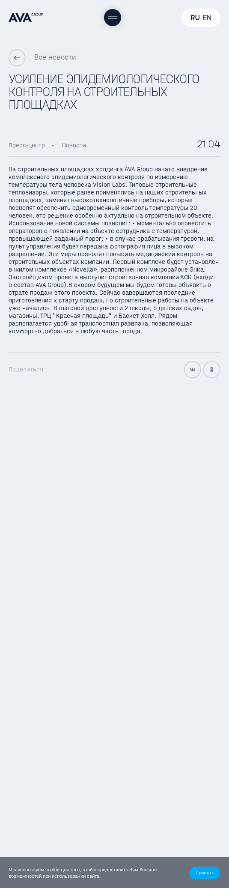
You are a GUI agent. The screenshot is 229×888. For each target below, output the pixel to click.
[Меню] (112, 17)
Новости (74, 145)
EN (207, 17)
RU (195, 17)
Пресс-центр (27, 145)
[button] (204, 873)
